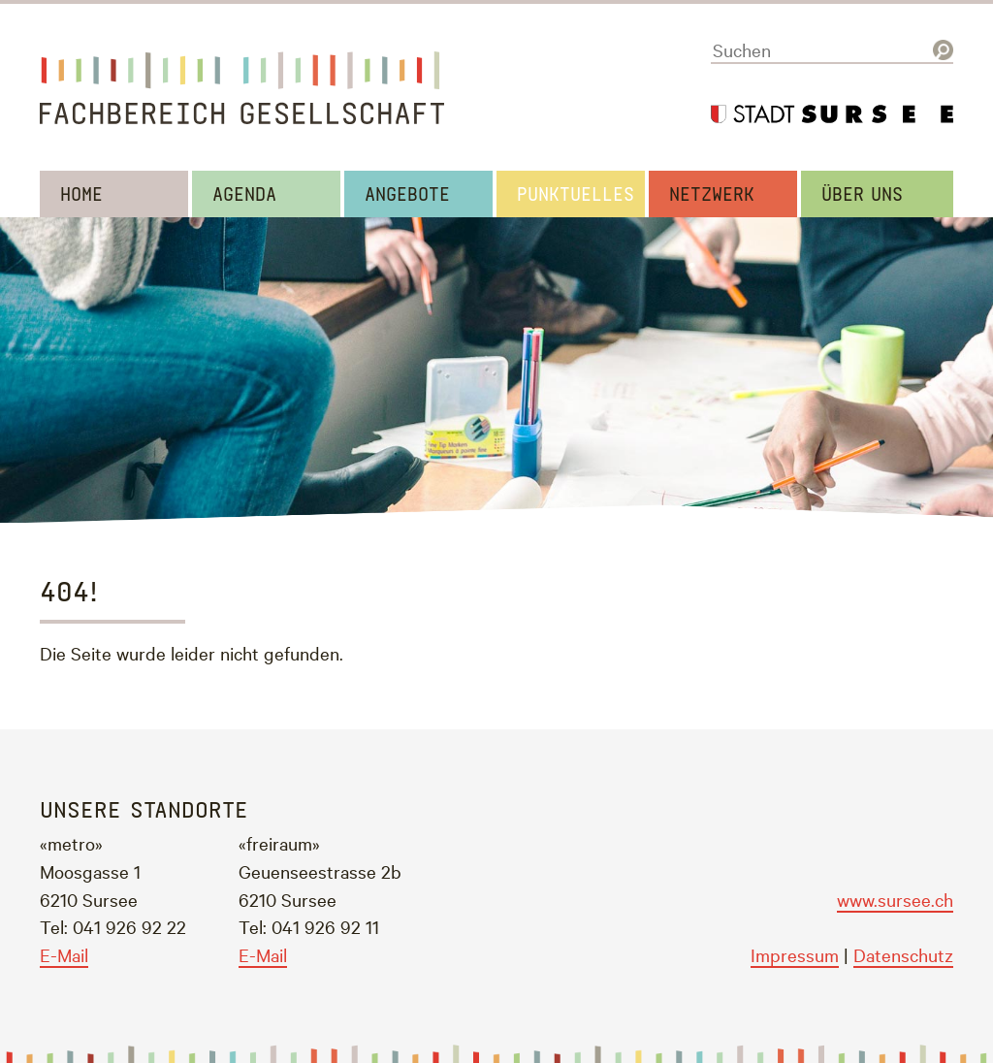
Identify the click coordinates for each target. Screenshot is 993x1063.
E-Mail (64, 954)
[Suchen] (832, 50)
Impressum (795, 954)
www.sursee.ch (895, 899)
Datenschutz (903, 954)
